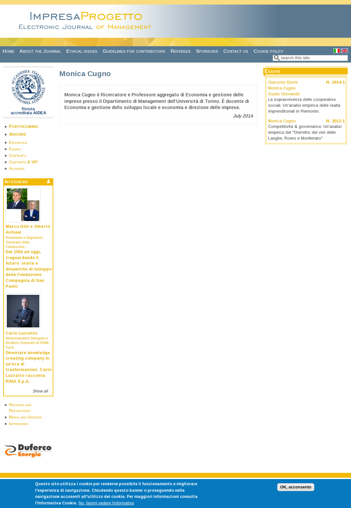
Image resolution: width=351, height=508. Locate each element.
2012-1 (338, 121)
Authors (16, 168)
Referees (181, 51)
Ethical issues (82, 51)
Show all (40, 391)
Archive (17, 134)
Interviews (18, 423)
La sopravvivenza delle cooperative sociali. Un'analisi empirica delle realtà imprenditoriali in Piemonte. (304, 105)
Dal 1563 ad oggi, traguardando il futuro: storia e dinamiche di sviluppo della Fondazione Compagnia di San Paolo (29, 269)
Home (8, 51)
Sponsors (207, 51)
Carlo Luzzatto (21, 333)
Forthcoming (23, 126)
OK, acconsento (295, 489)
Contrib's (17, 155)
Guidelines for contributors (134, 51)
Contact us (235, 51)
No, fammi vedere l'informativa (106, 505)
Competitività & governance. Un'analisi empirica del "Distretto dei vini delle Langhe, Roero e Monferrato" (305, 132)
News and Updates (25, 417)
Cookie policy (268, 51)
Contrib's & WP (23, 162)
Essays (15, 149)
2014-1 (338, 82)
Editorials (18, 142)
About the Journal (40, 51)
